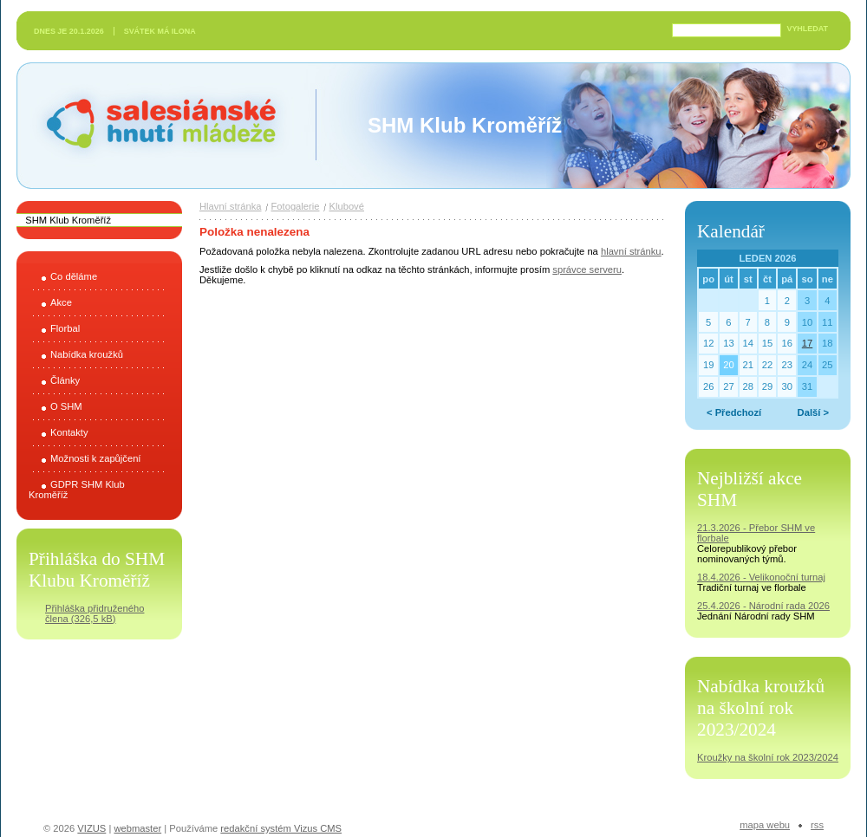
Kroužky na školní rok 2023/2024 (767, 757)
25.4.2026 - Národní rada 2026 (763, 605)
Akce (61, 302)
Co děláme (73, 276)
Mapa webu (765, 825)
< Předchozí (734, 412)
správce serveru (587, 269)
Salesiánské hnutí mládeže (152, 125)
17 (807, 343)
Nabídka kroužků (86, 354)
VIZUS (91, 828)
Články (65, 380)
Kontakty (69, 432)
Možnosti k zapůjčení (95, 458)
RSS (817, 825)
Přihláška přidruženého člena (94, 613)
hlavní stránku (631, 251)
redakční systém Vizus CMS (281, 828)
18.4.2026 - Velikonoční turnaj (761, 577)
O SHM (66, 406)
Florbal (65, 328)
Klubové (346, 206)
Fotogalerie (295, 206)
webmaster (137, 828)
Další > (813, 412)
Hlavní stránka (230, 206)
